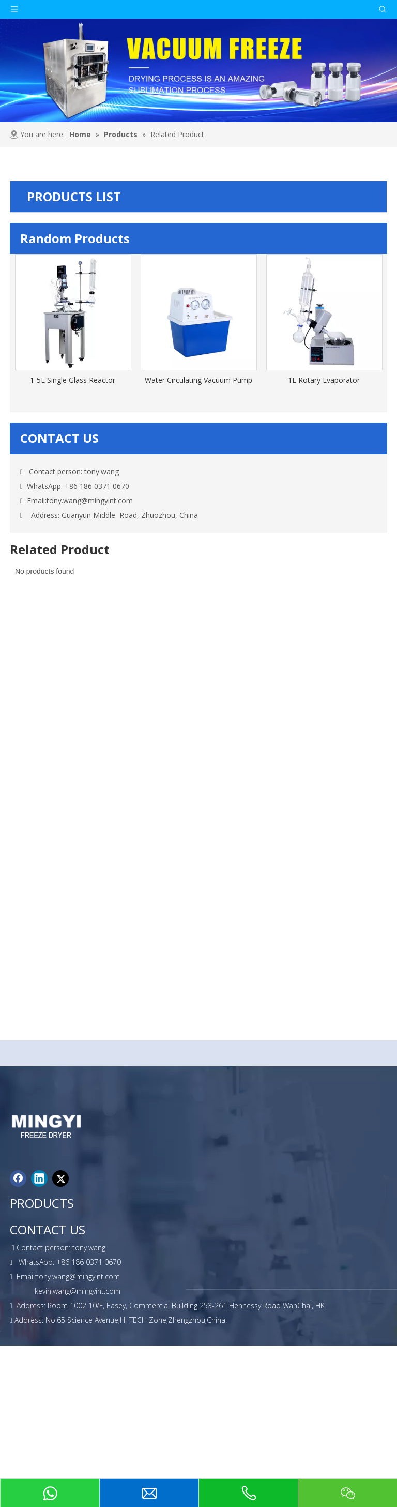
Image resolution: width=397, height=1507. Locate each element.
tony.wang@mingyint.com (90, 500)
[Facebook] (18, 1178)
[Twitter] (60, 1178)
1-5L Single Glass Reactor (72, 380)
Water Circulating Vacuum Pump (198, 380)
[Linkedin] (39, 1178)
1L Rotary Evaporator (324, 380)
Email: (37, 500)
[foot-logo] (52, 1126)
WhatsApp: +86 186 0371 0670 (74, 486)
